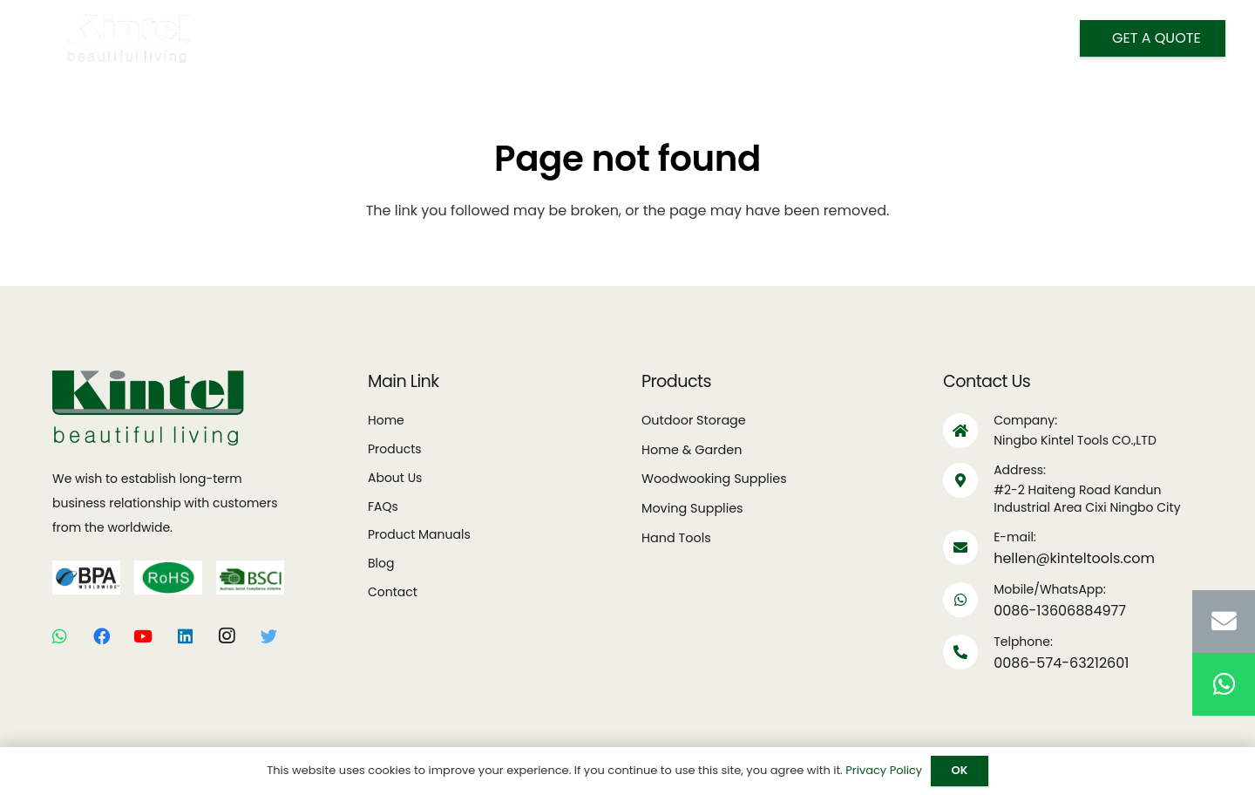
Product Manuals (419, 534)
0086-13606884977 (1060, 611)
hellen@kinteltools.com (1074, 558)
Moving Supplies (692, 508)
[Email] (1223, 621)
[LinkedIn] (185, 636)
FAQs (383, 506)
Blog (381, 563)
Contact (392, 592)
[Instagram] (227, 636)
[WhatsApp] (59, 636)
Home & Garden (691, 450)
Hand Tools (676, 538)
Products (395, 449)
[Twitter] (268, 636)
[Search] (873, 39)
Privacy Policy (883, 770)
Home (386, 420)
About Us (395, 477)
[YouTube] (143, 636)
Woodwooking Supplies (714, 478)
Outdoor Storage (693, 420)
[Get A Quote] (1152, 38)
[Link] (129, 38)
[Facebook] (101, 636)
